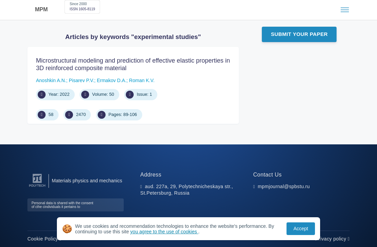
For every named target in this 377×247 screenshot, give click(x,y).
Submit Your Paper (299, 34)
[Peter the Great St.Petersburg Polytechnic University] (37, 187)
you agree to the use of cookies (164, 231)
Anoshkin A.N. (51, 80)
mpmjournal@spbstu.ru (284, 186)
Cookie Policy (44, 239)
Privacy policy (332, 239)
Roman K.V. (142, 80)
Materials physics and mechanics (87, 180)
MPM (41, 9)
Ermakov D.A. (111, 80)
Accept (300, 228)
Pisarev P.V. (81, 80)
